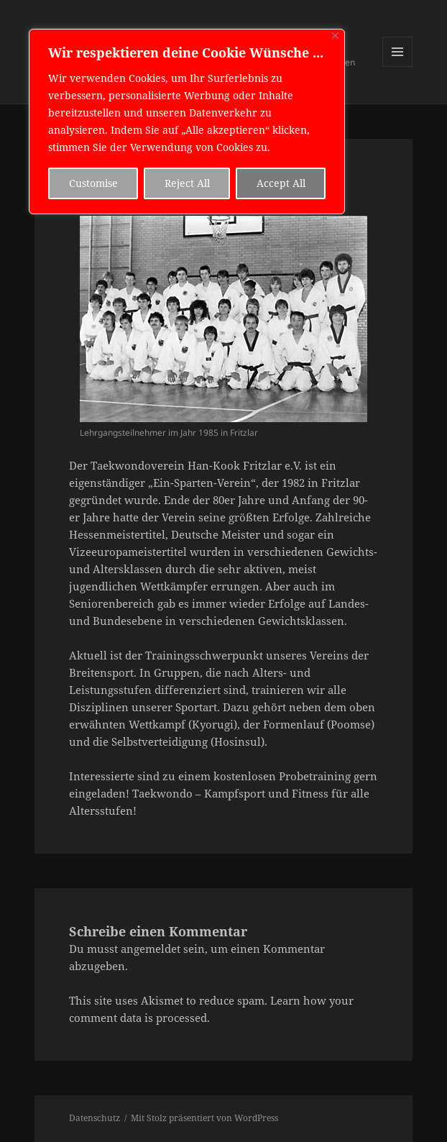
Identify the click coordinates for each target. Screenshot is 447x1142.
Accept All (281, 183)
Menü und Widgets (398, 66)
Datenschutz (94, 1118)
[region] (187, 121)
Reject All (187, 183)
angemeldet (150, 948)
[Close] (335, 35)
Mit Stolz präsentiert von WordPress (204, 1118)
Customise (93, 183)
